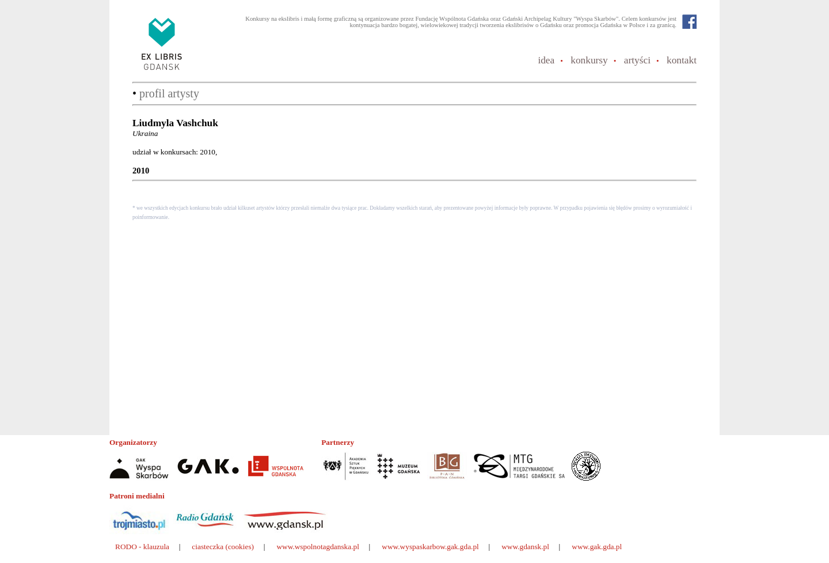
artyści (637, 60)
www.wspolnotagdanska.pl (317, 546)
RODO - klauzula (142, 546)
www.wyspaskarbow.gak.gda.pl (430, 546)
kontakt (682, 60)
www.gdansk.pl (525, 546)
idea (546, 60)
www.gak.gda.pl (597, 546)
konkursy (589, 60)
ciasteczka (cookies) (223, 546)
